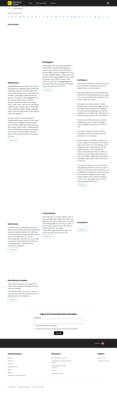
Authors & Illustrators (41, 3)
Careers (54, 370)
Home (9, 8)
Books (30, 3)
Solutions (10, 372)
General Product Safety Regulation (17, 375)
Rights (9, 369)
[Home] (15, 3)
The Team (10, 364)
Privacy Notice (11, 387)
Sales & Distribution (13, 366)
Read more (13, 140)
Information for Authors (103, 361)
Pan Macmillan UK (57, 373)
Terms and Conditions (23, 387)
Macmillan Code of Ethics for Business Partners (61, 362)
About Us (53, 3)
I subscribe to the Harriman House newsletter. (45, 325)
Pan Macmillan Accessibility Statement (59, 366)
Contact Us (11, 361)
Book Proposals (102, 358)
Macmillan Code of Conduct (59, 358)
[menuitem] (17, 353)
